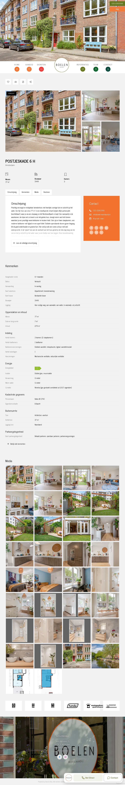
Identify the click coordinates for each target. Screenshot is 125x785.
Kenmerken (25, 192)
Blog (117, 9)
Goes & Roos (48, 781)
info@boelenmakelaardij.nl (101, 214)
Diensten (41, 64)
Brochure (47, 192)
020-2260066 (117, 3)
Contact (108, 64)
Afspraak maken (98, 218)
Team (95, 64)
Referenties (83, 64)
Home (17, 64)
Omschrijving (12, 192)
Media (36, 192)
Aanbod (29, 64)
